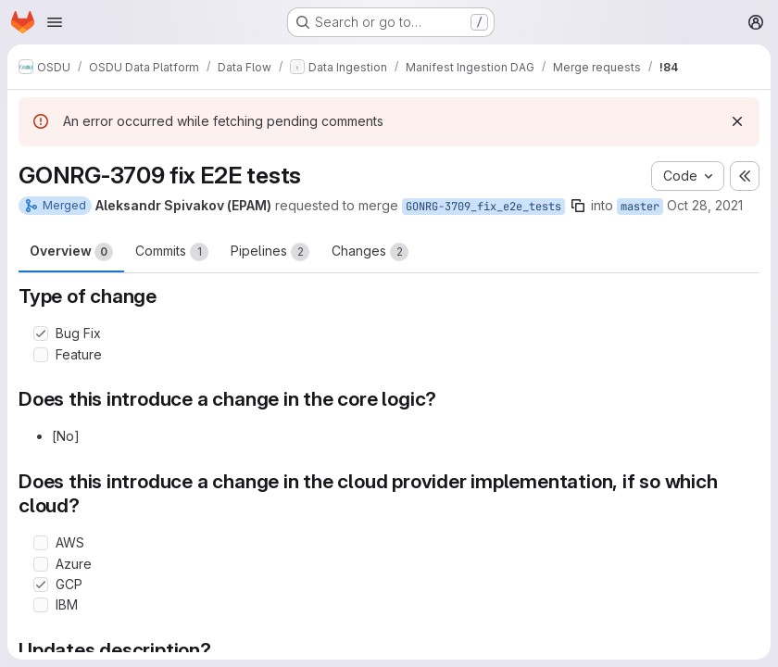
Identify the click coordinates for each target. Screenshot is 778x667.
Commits (171, 252)
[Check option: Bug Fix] (40, 333)
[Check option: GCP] (40, 584)
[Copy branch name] (578, 206)
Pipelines (270, 252)
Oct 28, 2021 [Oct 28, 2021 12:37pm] (705, 205)
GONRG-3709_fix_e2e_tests (483, 206)
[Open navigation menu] (54, 22)
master (640, 206)
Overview (71, 252)
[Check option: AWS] (40, 542)
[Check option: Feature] (40, 354)
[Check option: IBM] (40, 605)
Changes (370, 252)
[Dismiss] (737, 121)
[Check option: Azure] (40, 564)
